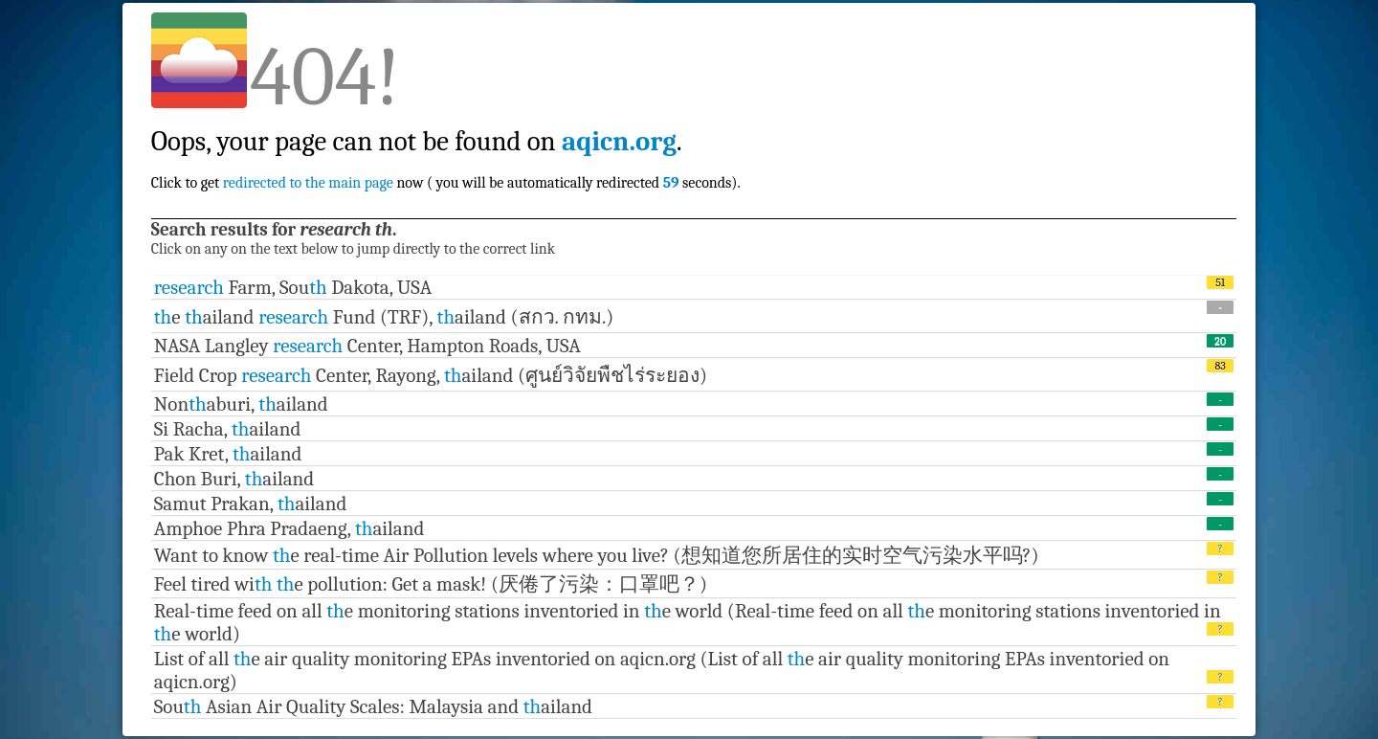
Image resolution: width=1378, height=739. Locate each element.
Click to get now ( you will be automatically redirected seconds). (446, 141)
